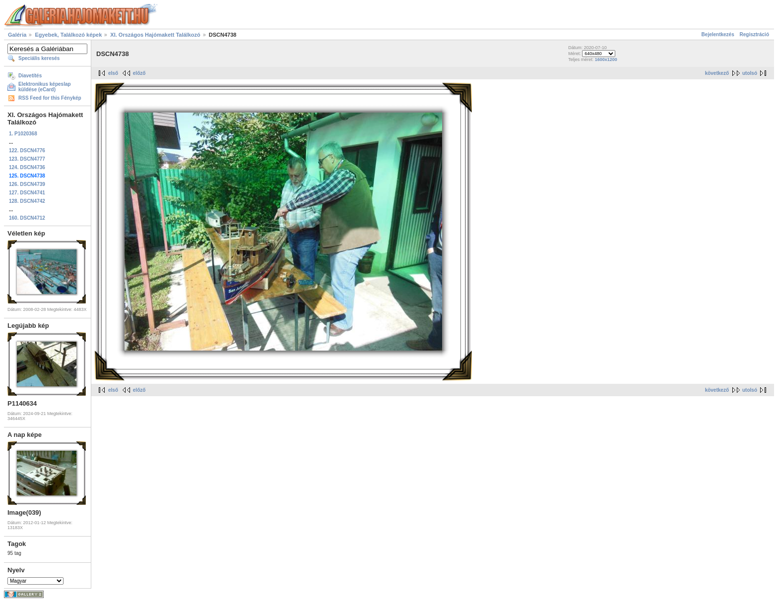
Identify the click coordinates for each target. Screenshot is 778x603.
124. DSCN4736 (27, 167)
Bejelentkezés (718, 34)
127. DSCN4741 (27, 192)
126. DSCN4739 (27, 184)
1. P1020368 (23, 133)
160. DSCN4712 (27, 218)
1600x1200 (606, 59)
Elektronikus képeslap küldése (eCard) (44, 86)
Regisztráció (754, 34)
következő (717, 73)
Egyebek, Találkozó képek (68, 35)
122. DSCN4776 (27, 150)
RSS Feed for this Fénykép (49, 98)
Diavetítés (30, 75)
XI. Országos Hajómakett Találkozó (155, 35)
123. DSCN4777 (27, 159)
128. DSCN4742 (27, 201)
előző (139, 73)
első (113, 73)
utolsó (749, 73)
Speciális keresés (39, 58)
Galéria (17, 35)
